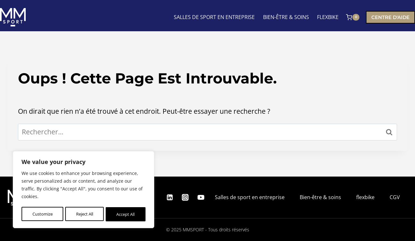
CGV (395, 197)
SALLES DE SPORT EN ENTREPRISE (214, 17)
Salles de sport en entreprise (250, 197)
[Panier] (352, 17)
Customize (42, 214)
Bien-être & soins (320, 197)
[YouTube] (201, 197)
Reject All (84, 214)
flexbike (365, 197)
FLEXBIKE (328, 17)
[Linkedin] (169, 197)
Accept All (125, 214)
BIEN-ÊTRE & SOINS (286, 17)
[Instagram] (185, 197)
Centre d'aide (390, 17)
